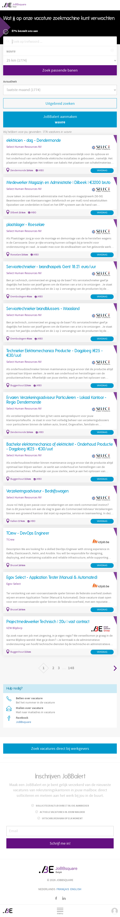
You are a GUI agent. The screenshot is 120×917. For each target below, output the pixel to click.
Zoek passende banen (60, 70)
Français (63, 889)
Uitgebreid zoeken (60, 103)
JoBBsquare (23, 722)
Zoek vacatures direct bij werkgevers (60, 748)
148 (71, 668)
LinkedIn (64, 898)
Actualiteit (10, 82)
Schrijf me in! (60, 843)
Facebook (56, 898)
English (75, 889)
